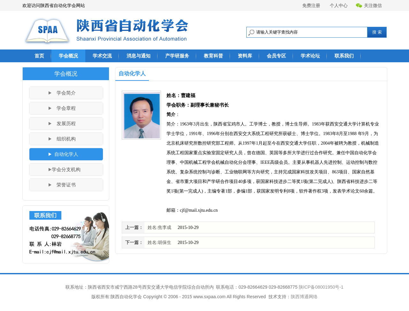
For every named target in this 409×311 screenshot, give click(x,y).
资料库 (245, 55)
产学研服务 (177, 55)
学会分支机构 (66, 169)
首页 (39, 55)
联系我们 (344, 55)
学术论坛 (310, 55)
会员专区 (276, 55)
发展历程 (66, 123)
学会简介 (66, 92)
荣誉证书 (66, 184)
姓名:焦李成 (159, 227)
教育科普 (213, 55)
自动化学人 (66, 154)
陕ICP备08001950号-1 (321, 287)
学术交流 (102, 55)
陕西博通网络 (304, 296)
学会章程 (66, 108)
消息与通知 (138, 55)
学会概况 (68, 55)
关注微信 (369, 5)
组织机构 (66, 138)
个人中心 (339, 5)
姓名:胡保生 (159, 242)
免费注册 (311, 5)
